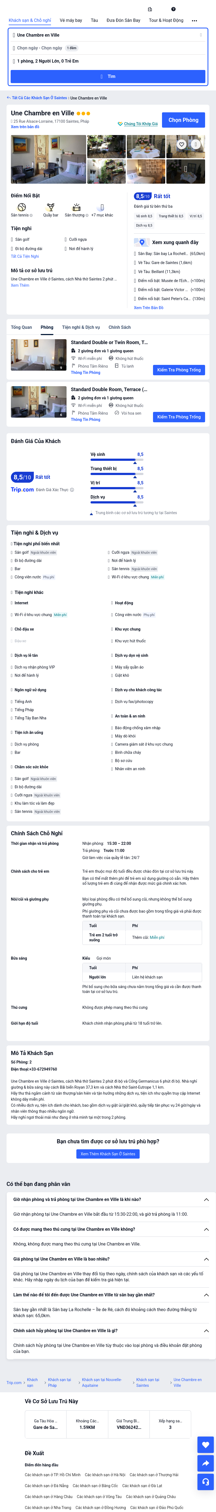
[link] (150, 9)
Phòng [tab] (47, 327)
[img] (48, 159)
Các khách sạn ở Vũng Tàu (99, 1497)
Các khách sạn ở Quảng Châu (151, 1497)
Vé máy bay (71, 20)
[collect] (205, 1445)
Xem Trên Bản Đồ (148, 308)
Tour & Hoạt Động (166, 20)
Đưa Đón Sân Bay (123, 20)
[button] (162, 9)
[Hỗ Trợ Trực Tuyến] (205, 1482)
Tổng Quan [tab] (21, 327)
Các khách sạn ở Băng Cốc (95, 1486)
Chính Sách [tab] (120, 327)
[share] (205, 1463)
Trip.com (14, 1383)
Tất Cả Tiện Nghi (25, 256)
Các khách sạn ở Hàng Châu (49, 1497)
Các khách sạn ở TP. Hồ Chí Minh (52, 1475)
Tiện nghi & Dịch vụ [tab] (81, 327)
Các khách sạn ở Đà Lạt (142, 1486)
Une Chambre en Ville (42, 113)
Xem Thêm (20, 285)
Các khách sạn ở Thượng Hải (154, 1475)
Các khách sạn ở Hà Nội (105, 1475)
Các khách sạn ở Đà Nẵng (46, 1486)
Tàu (94, 20)
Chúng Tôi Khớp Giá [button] (141, 124)
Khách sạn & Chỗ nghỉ (30, 20)
